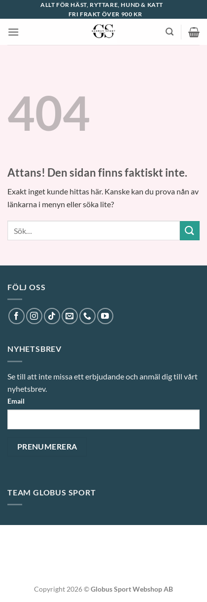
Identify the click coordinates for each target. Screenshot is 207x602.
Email (16, 401)
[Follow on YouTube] (105, 316)
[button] (13, 32)
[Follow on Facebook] (16, 316)
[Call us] (87, 316)
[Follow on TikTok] (52, 316)
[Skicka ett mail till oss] (70, 316)
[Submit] (190, 230)
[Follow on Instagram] (34, 316)
